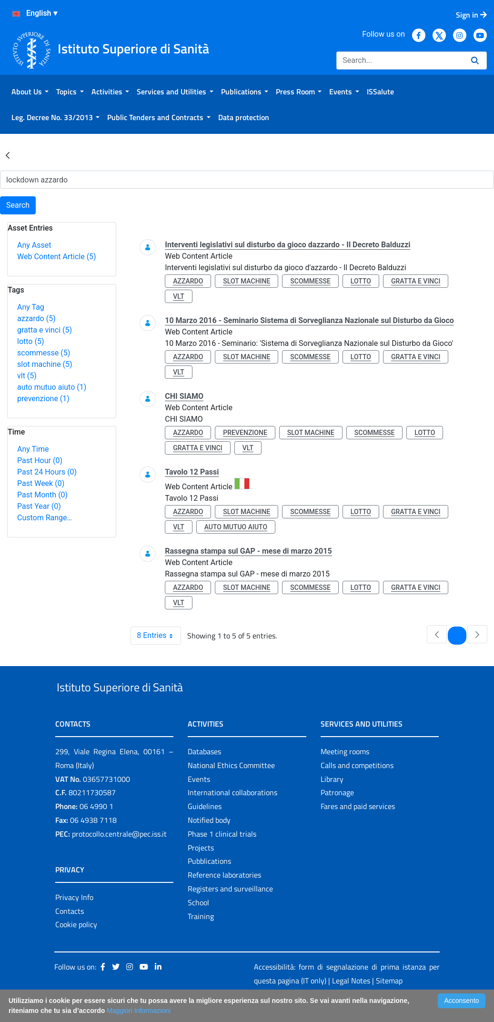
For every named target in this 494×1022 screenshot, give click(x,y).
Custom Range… (44, 517)
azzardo (36, 318)
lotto (30, 341)
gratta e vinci (44, 329)
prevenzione (43, 398)
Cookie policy (76, 946)
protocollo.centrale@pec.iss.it (119, 855)
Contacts (69, 933)
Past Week (40, 483)
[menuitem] (30, 91)
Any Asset (34, 245)
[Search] (400, 60)
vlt (27, 375)
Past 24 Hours (47, 471)
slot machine (44, 364)
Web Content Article (56, 256)
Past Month (42, 494)
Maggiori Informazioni (139, 1010)
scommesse (43, 352)
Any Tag (30, 307)
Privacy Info (74, 919)
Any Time (33, 449)
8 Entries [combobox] (159, 636)
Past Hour (39, 460)
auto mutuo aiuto (51, 387)
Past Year (39, 506)
